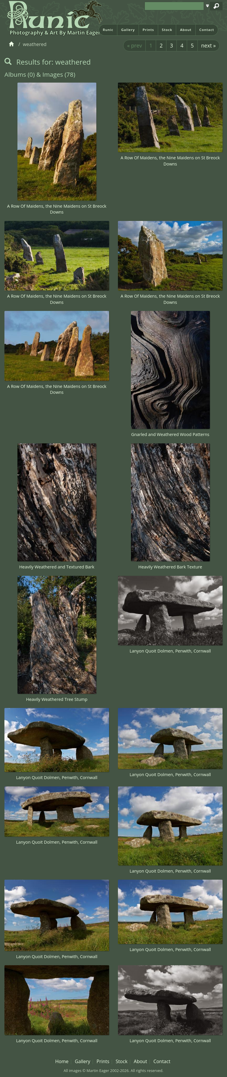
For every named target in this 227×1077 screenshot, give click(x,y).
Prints (148, 29)
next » (208, 45)
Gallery (128, 29)
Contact (206, 29)
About (186, 29)
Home (62, 1061)
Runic (108, 29)
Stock (167, 29)
